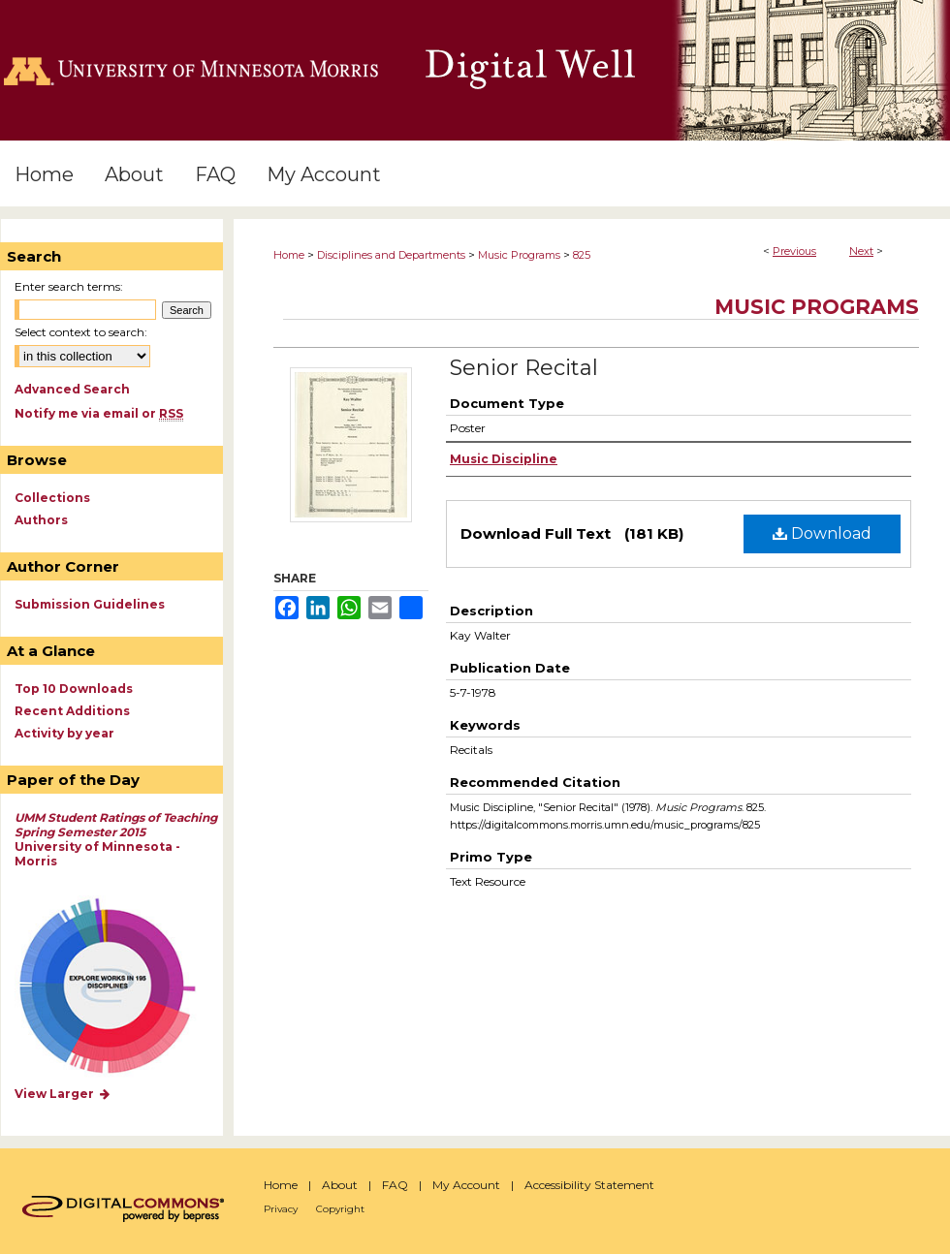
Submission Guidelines (90, 604)
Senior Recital (524, 368)
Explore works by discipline (120, 987)
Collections (52, 497)
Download (822, 533)
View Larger (63, 1093)
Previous (794, 251)
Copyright (340, 1209)
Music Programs (519, 255)
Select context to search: (81, 332)
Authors (41, 520)
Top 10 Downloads (74, 688)
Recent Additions (72, 711)
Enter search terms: (69, 286)
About (340, 1184)
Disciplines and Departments (391, 255)
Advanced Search (72, 389)
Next (861, 251)
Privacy (281, 1209)
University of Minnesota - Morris (116, 839)
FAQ (395, 1184)
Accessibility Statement (589, 1184)
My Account (466, 1184)
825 (581, 255)
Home (288, 255)
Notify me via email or (99, 413)
